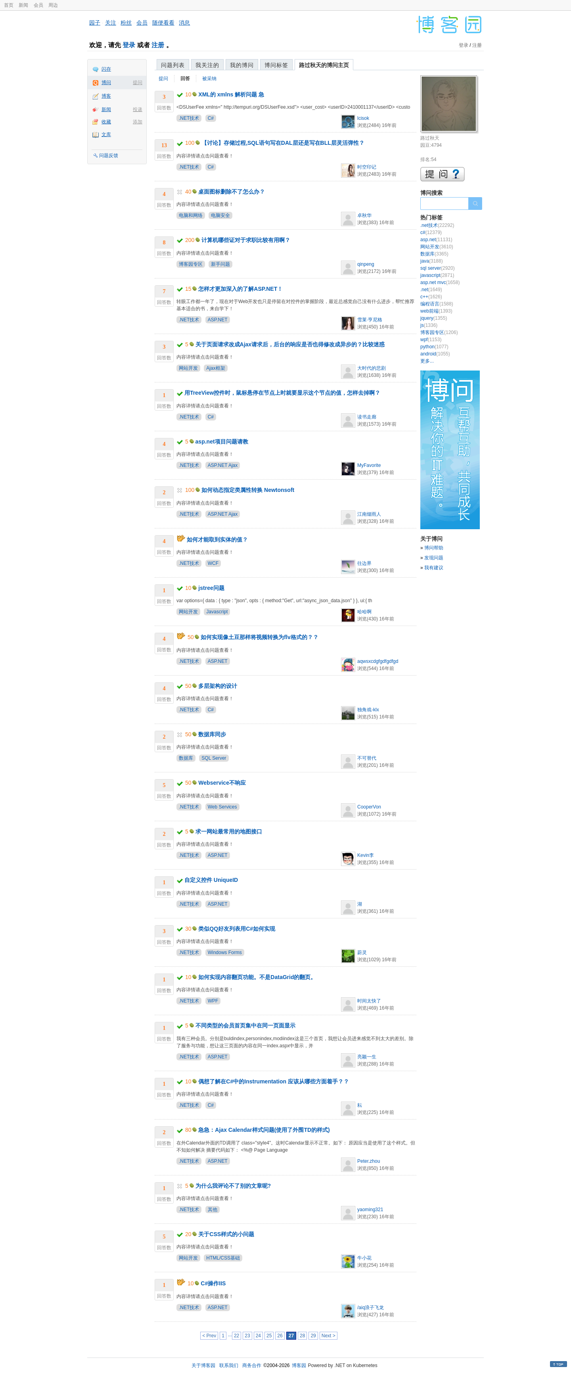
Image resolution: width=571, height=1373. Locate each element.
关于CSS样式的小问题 (226, 1234)
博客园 (299, 1365)
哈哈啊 (364, 611)
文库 (106, 134)
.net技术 (437, 225)
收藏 (106, 122)
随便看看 (163, 22)
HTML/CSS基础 (223, 1258)
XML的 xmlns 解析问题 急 (231, 94)
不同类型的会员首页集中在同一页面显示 (245, 1025)
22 (236, 1335)
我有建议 (433, 567)
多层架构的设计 (217, 686)
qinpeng (365, 264)
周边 (53, 5)
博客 (106, 96)
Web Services (222, 807)
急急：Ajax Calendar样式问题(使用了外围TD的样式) (264, 1130)
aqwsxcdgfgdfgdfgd (377, 661)
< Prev (209, 1335)
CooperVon (369, 807)
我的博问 (242, 65)
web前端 (436, 311)
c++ (431, 297)
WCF (213, 563)
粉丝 (126, 22)
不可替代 (366, 758)
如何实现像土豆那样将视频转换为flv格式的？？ (259, 637)
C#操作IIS (213, 1283)
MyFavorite (369, 465)
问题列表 (173, 65)
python (434, 346)
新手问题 (220, 264)
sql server (437, 268)
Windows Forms (225, 952)
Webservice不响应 (222, 783)
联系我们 (228, 1365)
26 (279, 1335)
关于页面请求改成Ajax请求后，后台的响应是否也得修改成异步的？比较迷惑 (290, 344)
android (435, 354)
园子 (94, 22)
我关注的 (207, 65)
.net (431, 289)
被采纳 (209, 78)
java (431, 261)
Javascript (217, 611)
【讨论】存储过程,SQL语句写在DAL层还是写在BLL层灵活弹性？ (282, 143)
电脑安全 (220, 215)
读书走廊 (366, 417)
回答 (185, 78)
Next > (328, 1335)
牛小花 (364, 1258)
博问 (106, 82)
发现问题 (433, 558)
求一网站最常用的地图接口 (228, 831)
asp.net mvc (440, 282)
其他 (212, 1209)
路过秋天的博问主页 (324, 65)
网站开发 (188, 368)
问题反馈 (108, 155)
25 (269, 1335)
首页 (8, 5)
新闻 (23, 5)
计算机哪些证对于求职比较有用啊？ (245, 240)
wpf (430, 339)
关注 (110, 22)
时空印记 (366, 167)
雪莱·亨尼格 (369, 320)
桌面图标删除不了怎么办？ (231, 191)
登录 (129, 45)
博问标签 (276, 65)
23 (247, 1335)
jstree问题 (211, 588)
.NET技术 (189, 118)
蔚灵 (362, 952)
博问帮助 (433, 548)
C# (211, 118)
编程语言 (436, 304)
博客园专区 (191, 264)
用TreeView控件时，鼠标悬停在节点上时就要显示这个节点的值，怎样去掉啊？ (282, 393)
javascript (437, 275)
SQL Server (213, 758)
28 (302, 1335)
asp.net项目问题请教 (221, 441)
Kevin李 (365, 855)
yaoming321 (370, 1209)
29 (313, 1335)
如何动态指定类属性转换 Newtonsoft (247, 490)
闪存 (106, 69)
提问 (137, 82)
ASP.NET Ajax (223, 465)
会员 (38, 5)
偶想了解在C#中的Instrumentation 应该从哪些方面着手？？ (273, 1081)
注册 (157, 45)
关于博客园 (203, 1365)
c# (431, 232)
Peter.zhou (368, 1161)
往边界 (364, 563)
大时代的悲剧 (371, 368)
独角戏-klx (368, 709)
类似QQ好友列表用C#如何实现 (236, 929)
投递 (137, 109)
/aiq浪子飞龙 (370, 1307)
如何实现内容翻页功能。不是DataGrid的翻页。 (257, 977)
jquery (433, 318)
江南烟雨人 (369, 514)
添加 (137, 122)
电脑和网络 (191, 215)
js (428, 325)
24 (258, 1335)
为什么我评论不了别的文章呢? (233, 1186)
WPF (213, 1001)
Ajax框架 (215, 368)
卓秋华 (364, 215)
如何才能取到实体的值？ (217, 539)
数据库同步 (212, 734)
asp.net (436, 239)
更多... (427, 361)
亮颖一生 (366, 1057)
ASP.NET (218, 320)
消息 (184, 22)
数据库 (186, 758)
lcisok (363, 118)
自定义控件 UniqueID (211, 880)
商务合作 (251, 1365)
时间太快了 (369, 1001)
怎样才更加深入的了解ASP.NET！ (240, 289)
